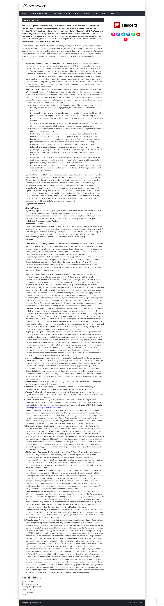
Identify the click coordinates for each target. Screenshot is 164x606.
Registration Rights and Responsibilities (46, 407)
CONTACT (115, 14)
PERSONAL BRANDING (39, 14)
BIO (95, 14)
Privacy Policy (26, 603)
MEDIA (104, 14)
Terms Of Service (36, 603)
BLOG (77, 14)
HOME (24, 14)
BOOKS (86, 14)
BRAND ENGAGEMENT (62, 14)
